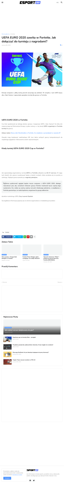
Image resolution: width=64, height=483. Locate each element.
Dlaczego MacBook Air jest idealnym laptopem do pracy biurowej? (31, 352)
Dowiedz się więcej (17, 474)
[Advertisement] (32, 19)
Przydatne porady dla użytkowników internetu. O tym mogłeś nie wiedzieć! (33, 345)
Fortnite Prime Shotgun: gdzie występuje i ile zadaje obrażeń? (31, 257)
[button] (2, 2)
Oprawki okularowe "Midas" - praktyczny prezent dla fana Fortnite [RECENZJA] (52, 258)
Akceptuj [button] (7, 478)
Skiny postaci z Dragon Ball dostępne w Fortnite (9, 257)
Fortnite (13, 34)
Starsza (59, 282)
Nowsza (5, 282)
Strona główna (5, 34)
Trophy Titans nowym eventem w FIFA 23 (24, 360)
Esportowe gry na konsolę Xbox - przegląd (24, 337)
